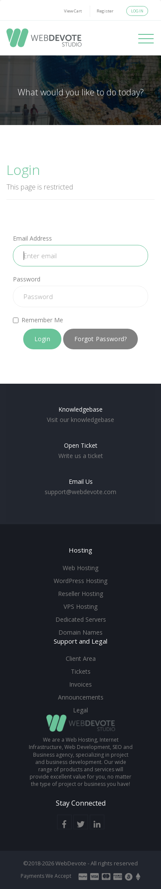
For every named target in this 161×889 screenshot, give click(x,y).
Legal (80, 710)
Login (137, 11)
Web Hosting (80, 568)
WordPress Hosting (80, 581)
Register (105, 11)
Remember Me (38, 320)
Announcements (80, 697)
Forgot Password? (100, 339)
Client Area (81, 658)
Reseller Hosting (80, 594)
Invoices (80, 684)
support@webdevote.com (80, 492)
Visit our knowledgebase (80, 419)
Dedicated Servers (80, 619)
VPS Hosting (80, 606)
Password (26, 279)
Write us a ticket (80, 456)
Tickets (81, 671)
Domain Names (80, 632)
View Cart (73, 11)
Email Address (32, 238)
